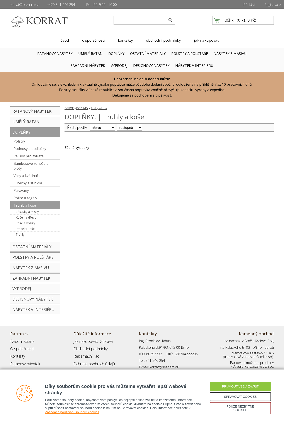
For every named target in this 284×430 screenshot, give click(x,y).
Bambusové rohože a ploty (31, 166)
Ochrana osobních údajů (92, 360)
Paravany (21, 190)
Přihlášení (80, 367)
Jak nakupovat (84, 340)
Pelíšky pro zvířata (29, 156)
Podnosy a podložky (30, 148)
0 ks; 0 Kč (246, 22)
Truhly (20, 234)
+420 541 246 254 (61, 4)
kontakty (125, 40)
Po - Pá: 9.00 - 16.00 (101, 4)
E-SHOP (69, 108)
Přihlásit (249, 4)
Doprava (103, 340)
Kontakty (17, 354)
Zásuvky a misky (27, 212)
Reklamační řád (85, 354)
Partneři (16, 367)
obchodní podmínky (163, 40)
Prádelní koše (25, 229)
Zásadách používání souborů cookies (72, 412)
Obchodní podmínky (88, 347)
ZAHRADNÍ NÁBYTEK (87, 65)
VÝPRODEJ (119, 65)
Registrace (272, 4)
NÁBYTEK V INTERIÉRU (194, 65)
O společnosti (21, 347)
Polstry (19, 141)
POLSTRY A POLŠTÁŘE (189, 53)
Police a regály (25, 197)
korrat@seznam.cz (24, 4)
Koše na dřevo (26, 217)
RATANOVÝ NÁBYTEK (55, 53)
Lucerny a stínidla (28, 183)
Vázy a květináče (27, 175)
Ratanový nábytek (23, 360)
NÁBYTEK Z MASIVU (230, 53)
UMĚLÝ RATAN (90, 53)
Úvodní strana (21, 340)
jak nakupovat (206, 40)
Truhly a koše (25, 205)
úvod (64, 40)
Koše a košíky (25, 223)
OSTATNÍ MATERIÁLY (148, 53)
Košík (228, 22)
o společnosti (93, 40)
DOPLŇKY (116, 53)
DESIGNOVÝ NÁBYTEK (151, 65)
